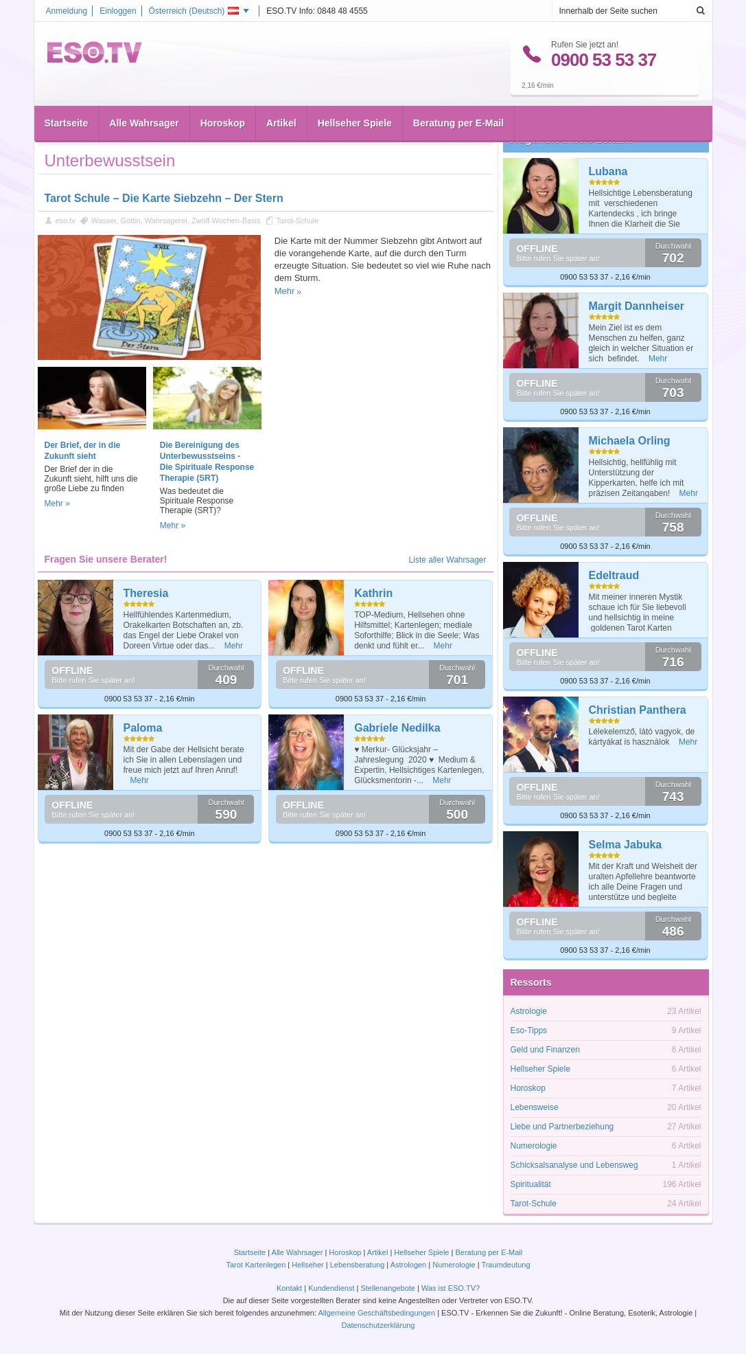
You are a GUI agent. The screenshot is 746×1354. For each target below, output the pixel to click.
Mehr (285, 291)
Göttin (130, 220)
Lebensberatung (357, 1265)
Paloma (143, 728)
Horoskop (222, 103)
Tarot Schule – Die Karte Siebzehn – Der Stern (164, 198)
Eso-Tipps (529, 1030)
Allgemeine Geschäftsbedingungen (376, 1313)
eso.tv (65, 220)
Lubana (608, 171)
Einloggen (118, 11)
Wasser (103, 220)
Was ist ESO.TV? (450, 1288)
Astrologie (529, 1011)
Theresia (146, 593)
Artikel (281, 103)
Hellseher (307, 1265)
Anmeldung (67, 11)
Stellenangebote (388, 1288)
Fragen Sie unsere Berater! (572, 139)
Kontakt (289, 1288)
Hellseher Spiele (355, 103)
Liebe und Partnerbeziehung (562, 1126)
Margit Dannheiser (637, 306)
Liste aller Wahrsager (448, 560)
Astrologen (409, 1265)
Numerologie (534, 1146)
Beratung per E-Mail (458, 103)
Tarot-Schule (298, 220)
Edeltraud (614, 575)
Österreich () (194, 11)
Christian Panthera (637, 710)
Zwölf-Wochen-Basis (226, 220)
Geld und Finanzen (545, 1049)
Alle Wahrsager (143, 103)
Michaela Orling (630, 441)
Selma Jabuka (625, 844)
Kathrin (373, 593)
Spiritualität (531, 1184)
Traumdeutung (505, 1265)
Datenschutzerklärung (378, 1325)
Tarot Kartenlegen (255, 1265)
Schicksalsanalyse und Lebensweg (574, 1165)
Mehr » (57, 503)
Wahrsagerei (166, 220)
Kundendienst (331, 1288)
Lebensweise (535, 1107)
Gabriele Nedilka (397, 728)
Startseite (67, 103)
